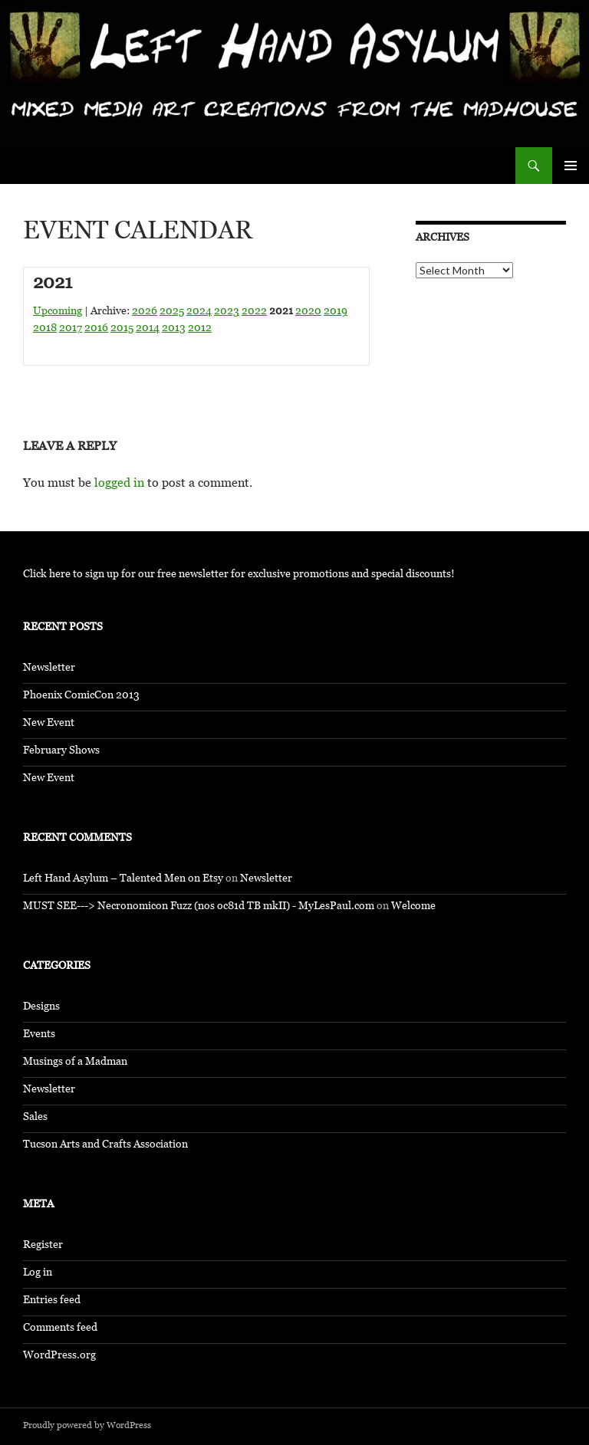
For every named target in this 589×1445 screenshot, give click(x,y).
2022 (254, 312)
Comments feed (60, 1328)
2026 (144, 312)
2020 (308, 312)
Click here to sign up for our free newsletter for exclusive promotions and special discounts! (239, 575)
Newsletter (49, 668)
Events (39, 1035)
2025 (172, 312)
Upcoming (57, 312)
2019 (335, 312)
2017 (70, 329)
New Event (48, 724)
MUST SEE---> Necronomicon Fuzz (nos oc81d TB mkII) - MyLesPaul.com (198, 907)
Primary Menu (570, 165)
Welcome (413, 907)
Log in (37, 1273)
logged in (119, 485)
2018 (45, 329)
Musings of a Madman (75, 1062)
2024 (199, 312)
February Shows (61, 751)
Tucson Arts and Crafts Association (105, 1145)
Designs (41, 1007)
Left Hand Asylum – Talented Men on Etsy (123, 879)
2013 (174, 329)
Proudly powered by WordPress (87, 1426)
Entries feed (52, 1301)
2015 (121, 329)
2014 (148, 329)
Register (43, 1246)
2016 (96, 329)
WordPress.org (59, 1356)
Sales (35, 1118)
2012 (200, 329)
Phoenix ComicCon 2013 (81, 696)
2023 (226, 312)
